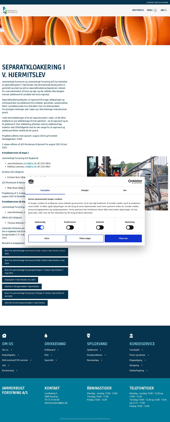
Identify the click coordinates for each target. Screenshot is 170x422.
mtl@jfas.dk (31, 166)
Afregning (136, 365)
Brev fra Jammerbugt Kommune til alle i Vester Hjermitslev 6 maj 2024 (34, 261)
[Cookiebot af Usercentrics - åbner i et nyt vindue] (130, 182)
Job (5, 365)
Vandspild (136, 350)
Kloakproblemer (96, 355)
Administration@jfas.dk (55, 403)
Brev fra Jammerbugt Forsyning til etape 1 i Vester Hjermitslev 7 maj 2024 (34, 271)
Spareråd (50, 360)
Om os (7, 350)
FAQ (48, 355)
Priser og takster (139, 355)
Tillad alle (123, 238)
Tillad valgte (85, 238)
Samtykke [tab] (45, 190)
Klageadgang (137, 360)
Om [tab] (124, 190)
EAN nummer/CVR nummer (16, 360)
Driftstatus (138, 10)
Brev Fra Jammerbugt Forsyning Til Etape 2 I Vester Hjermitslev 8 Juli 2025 (34, 294)
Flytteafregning (138, 370)
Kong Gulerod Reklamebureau (98, 419)
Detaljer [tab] (85, 190)
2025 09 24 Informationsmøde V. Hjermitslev (25, 303)
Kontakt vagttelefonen (157, 2)
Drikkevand (51, 350)
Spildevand (94, 350)
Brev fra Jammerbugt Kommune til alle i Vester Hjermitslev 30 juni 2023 (35, 252)
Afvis (46, 238)
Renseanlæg (94, 360)
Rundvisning (9, 370)
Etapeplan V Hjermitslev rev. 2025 (20, 280)
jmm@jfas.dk (30, 163)
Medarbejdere (10, 355)
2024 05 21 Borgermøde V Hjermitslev (22, 286)
